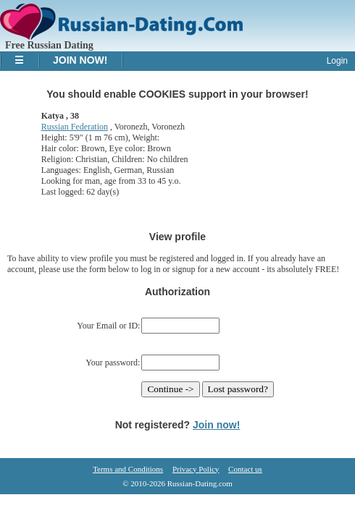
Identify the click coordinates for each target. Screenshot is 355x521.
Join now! (216, 425)
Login (337, 61)
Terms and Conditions (128, 469)
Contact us (245, 469)
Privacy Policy (195, 469)
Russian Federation (74, 127)
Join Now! (80, 60)
